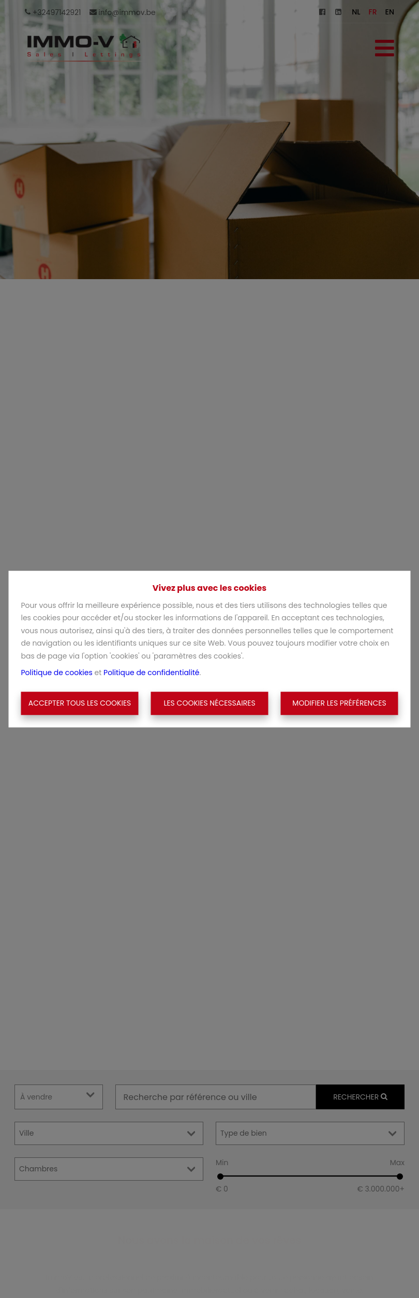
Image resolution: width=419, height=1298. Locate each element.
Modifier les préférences (339, 703)
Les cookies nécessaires (209, 703)
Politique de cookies (57, 672)
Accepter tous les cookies (79, 703)
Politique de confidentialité (151, 672)
